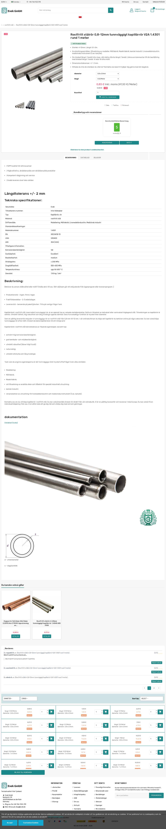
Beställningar (100, 794)
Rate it (129, 143)
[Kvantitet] (107, 93)
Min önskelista (100, 809)
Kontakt (145, 2)
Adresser (99, 802)
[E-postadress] (132, 795)
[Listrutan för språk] (16, 2)
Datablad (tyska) (11, 423)
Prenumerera (156, 795)
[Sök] (75, 10)
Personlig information (103, 787)
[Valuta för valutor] (4, 2)
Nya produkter (57, 794)
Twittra (115, 105)
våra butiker (56, 787)
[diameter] (107, 73)
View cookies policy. (56, 817)
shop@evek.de (21, 807)
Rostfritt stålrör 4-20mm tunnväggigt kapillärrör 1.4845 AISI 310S (47, 623)
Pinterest (125, 105)
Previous (144, 688)
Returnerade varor (102, 791)
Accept (10, 823)
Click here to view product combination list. (87, 150)
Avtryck (77, 805)
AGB (75, 798)
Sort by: (135, 699)
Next (159, 688)
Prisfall (54, 791)
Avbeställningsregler (81, 791)
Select (145, 698)
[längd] (107, 79)
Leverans (77, 787)
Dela (107, 105)
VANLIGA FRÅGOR (159, 2)
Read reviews (107, 143)
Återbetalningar (101, 798)
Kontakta (77, 809)
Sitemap (55, 802)
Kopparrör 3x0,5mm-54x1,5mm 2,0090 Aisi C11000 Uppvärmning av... (16, 623)
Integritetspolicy (80, 794)
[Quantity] (43, 712)
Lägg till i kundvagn (51, 711)
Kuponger (99, 805)
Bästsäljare (56, 798)
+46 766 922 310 (34, 2)
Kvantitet (78, 93)
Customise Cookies (30, 823)
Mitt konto (125, 2)
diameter (78, 74)
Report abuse (156, 663)
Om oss (135, 2)
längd (76, 79)
